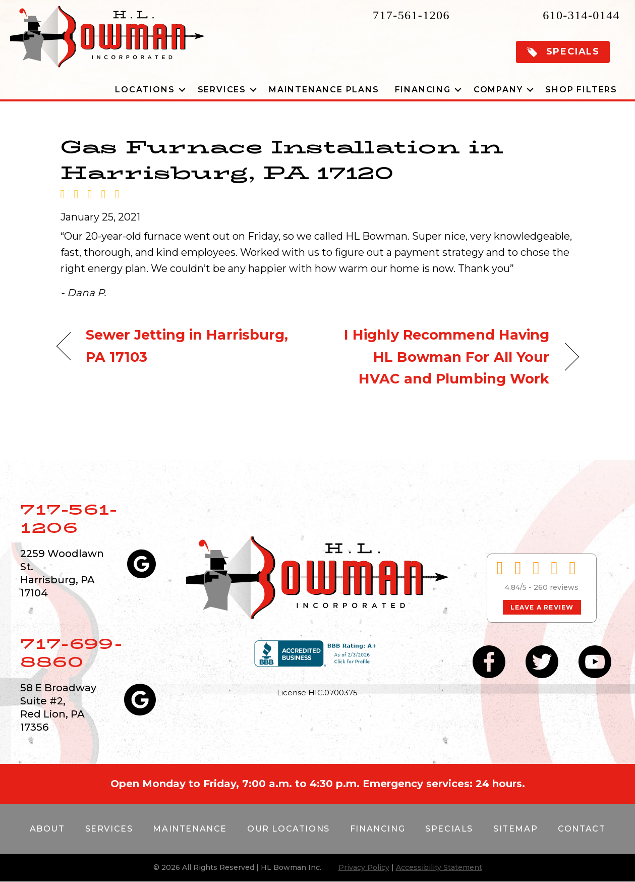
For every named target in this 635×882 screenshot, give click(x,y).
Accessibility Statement (439, 867)
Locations (145, 89)
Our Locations (288, 829)
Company (498, 89)
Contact (581, 829)
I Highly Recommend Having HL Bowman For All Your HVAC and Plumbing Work (441, 356)
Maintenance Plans (324, 89)
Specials (449, 829)
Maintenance (190, 829)
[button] (563, 52)
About (47, 829)
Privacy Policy (363, 867)
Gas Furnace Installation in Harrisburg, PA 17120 (282, 159)
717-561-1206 (411, 15)
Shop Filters (581, 89)
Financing (423, 89)
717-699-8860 (71, 653)
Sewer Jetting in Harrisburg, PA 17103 (187, 345)
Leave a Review (542, 607)
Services (222, 89)
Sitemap (515, 829)
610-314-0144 (581, 15)
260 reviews (556, 587)
